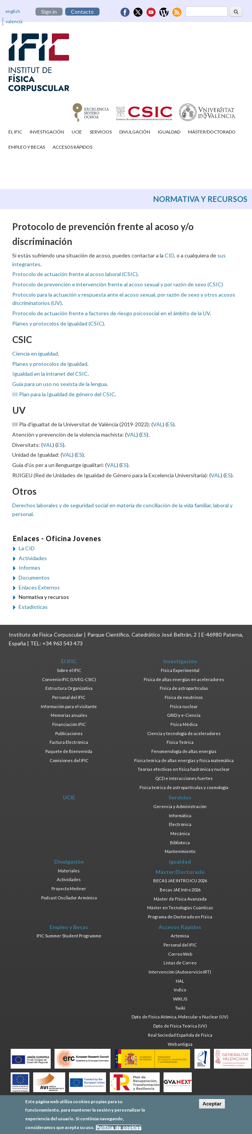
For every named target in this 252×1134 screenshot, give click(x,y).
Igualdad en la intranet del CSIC (50, 373)
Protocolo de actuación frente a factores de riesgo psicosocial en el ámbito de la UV (111, 313)
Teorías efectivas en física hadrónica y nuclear (184, 769)
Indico (180, 989)
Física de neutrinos (184, 697)
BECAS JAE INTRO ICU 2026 (180, 880)
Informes (29, 567)
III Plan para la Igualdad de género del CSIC (63, 394)
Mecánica (180, 833)
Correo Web (180, 953)
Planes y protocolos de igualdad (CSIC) (58, 323)
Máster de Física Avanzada (180, 898)
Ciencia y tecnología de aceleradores (184, 733)
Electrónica (180, 824)
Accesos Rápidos (72, 147)
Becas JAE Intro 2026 (180, 889)
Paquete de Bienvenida (68, 751)
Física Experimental (180, 670)
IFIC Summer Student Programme (69, 935)
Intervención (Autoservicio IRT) (180, 971)
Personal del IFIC (68, 697)
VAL (158, 424)
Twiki (180, 1007)
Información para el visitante (69, 706)
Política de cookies (118, 1129)
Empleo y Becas (26, 147)
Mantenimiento (180, 851)
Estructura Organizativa (69, 688)
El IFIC (15, 132)
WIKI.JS (180, 998)
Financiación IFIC (69, 724)
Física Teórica (180, 742)
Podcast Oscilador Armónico (69, 897)
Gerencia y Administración (180, 806)
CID (169, 255)
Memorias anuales (69, 715)
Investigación (47, 132)
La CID (27, 548)
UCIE (77, 132)
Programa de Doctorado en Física (180, 916)
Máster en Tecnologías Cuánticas (180, 907)
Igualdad (169, 132)
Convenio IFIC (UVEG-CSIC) (69, 679)
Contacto (82, 11)
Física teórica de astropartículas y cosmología (184, 787)
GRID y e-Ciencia (184, 715)
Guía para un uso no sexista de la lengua (59, 384)
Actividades (33, 558)
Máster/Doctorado (212, 132)
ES (170, 424)
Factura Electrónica (69, 742)
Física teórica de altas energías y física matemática (184, 760)
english (12, 11)
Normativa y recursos (44, 597)
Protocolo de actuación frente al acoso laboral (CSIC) (75, 274)
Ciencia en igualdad (35, 353)
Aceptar (212, 1106)
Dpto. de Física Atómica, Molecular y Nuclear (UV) (180, 1016)
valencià (14, 21)
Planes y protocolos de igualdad (49, 364)
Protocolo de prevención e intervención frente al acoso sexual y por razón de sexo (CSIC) (117, 284)
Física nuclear (184, 706)
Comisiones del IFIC (69, 760)
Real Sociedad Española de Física (180, 1034)
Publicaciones (69, 733)
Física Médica (183, 724)
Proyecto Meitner (68, 888)
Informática (180, 815)
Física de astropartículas (184, 688)
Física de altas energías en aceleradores (184, 679)
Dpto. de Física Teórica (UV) (180, 1025)
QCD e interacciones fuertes (184, 778)
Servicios (101, 132)
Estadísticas (33, 607)
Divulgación (134, 132)
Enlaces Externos (39, 587)
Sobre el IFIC (69, 670)
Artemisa (180, 935)
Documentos (34, 577)
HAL (180, 980)
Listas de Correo (180, 962)
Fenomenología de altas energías (184, 751)
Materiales (69, 870)
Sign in (49, 11)
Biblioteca (180, 842)
